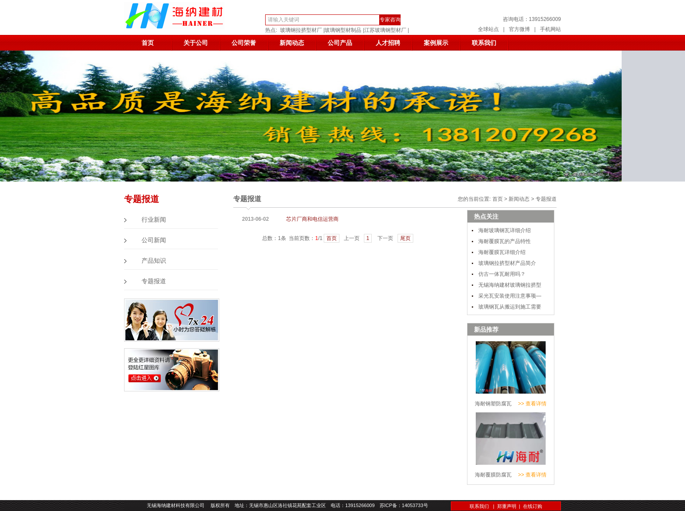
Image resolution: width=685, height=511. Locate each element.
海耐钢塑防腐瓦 (493, 404)
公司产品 (340, 42)
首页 (148, 42)
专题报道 (154, 281)
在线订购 (532, 506)
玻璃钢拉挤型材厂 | (302, 30)
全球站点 (488, 29)
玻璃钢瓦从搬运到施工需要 (509, 307)
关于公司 (195, 42)
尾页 (405, 238)
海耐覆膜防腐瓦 (493, 475)
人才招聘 (388, 42)
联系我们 (484, 42)
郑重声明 (506, 506)
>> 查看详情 (532, 404)
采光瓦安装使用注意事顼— (509, 296)
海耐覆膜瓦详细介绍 (502, 252)
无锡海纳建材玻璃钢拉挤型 (509, 285)
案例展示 (436, 42)
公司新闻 (154, 240)
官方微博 (519, 29)
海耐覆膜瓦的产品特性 (504, 241)
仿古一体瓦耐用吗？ (502, 274)
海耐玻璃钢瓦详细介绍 (504, 230)
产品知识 (154, 260)
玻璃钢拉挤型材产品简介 (507, 263)
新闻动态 (292, 42)
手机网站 (550, 29)
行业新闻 (154, 219)
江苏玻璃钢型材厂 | (386, 30)
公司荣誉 (244, 42)
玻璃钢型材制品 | (344, 30)
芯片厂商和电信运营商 (312, 219)
